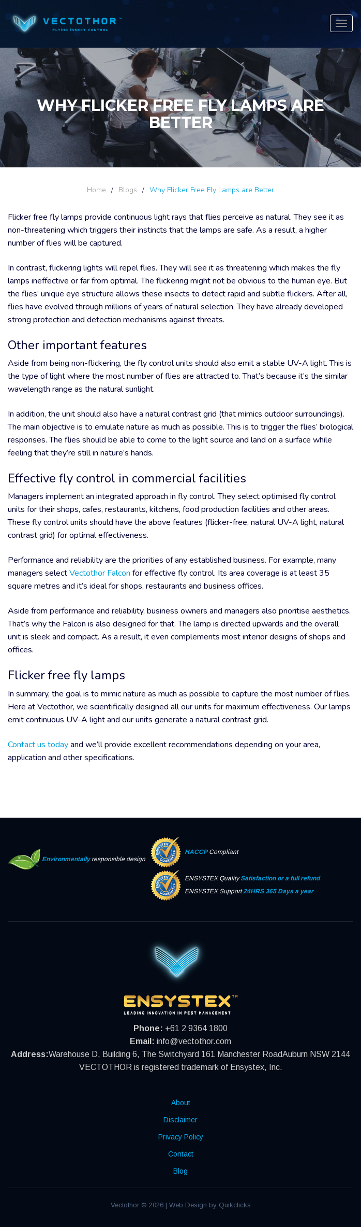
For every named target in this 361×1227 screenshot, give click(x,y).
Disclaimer (180, 1120)
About (180, 1102)
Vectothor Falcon (99, 573)
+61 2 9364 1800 (196, 1028)
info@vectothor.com (194, 1041)
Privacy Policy (180, 1137)
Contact (180, 1154)
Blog (180, 1171)
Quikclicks (235, 1205)
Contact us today (38, 744)
